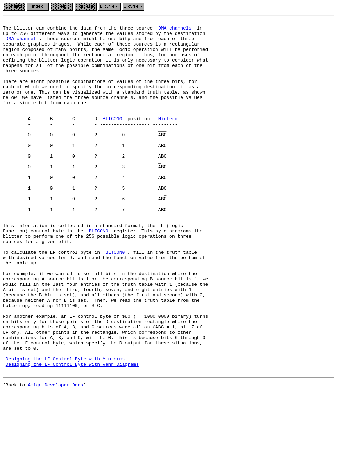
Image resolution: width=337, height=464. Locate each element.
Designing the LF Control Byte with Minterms (65, 427)
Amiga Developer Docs (55, 456)
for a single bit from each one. (46, 119)
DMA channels (175, 30)
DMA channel (21, 42)
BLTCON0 (112, 139)
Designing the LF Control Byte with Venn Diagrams (72, 433)
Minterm (168, 139)
